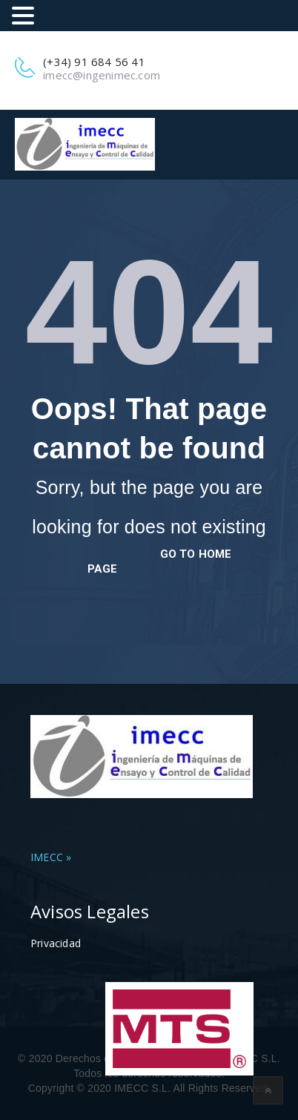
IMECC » (50, 857)
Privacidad (55, 943)
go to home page (159, 561)
